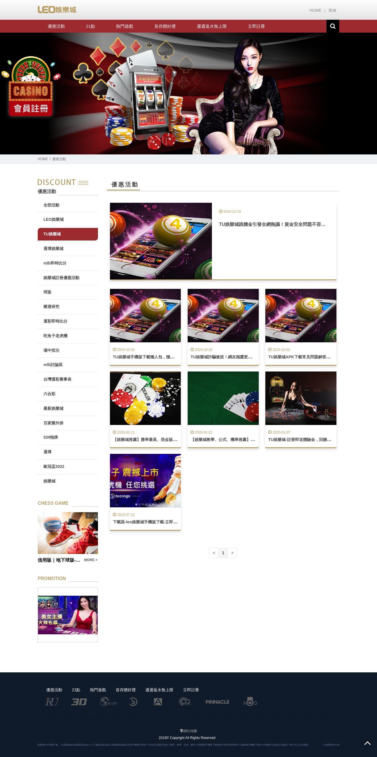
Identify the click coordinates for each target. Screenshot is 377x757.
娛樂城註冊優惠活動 (61, 277)
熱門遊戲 (124, 26)
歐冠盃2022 (53, 466)
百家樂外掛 (53, 423)
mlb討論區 (53, 364)
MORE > (90, 560)
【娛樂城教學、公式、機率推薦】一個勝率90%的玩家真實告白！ (248, 439)
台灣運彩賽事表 (57, 379)
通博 (47, 452)
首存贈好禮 (165, 26)
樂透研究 (51, 306)
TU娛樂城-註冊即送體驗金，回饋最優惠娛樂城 (309, 439)
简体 (332, 10)
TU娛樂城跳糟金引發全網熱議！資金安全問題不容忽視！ (277, 224)
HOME (316, 10)
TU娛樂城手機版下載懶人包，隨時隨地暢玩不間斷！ (159, 357)
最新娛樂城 (53, 408)
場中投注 (51, 350)
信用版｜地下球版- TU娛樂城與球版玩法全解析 (59, 560)
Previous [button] (88, 515)
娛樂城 (49, 481)
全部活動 (51, 205)
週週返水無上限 (212, 26)
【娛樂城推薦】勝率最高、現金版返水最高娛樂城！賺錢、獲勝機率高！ (177, 439)
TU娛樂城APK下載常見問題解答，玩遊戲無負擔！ (313, 357)
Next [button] (95, 515)
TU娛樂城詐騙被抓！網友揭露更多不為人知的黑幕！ (237, 357)
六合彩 (49, 394)
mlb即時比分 (55, 263)
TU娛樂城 (52, 234)
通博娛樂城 (53, 248)
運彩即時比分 (55, 321)
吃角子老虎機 (55, 335)
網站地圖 (190, 731)
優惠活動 (56, 26)
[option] (188, 94)
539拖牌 (50, 437)
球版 (47, 292)
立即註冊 (256, 26)
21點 (90, 26)
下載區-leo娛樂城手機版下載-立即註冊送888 (152, 522)
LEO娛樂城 (53, 219)
